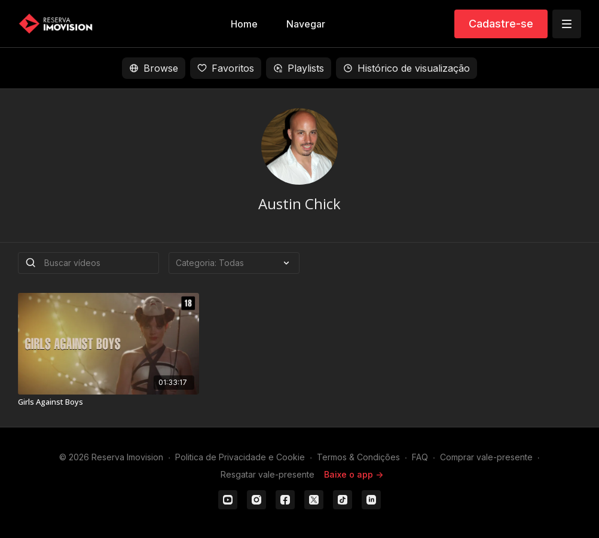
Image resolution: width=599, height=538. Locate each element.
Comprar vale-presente (486, 457)
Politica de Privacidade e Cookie (240, 457)
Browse (153, 68)
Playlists (298, 68)
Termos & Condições (358, 457)
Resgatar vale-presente (267, 474)
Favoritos (225, 68)
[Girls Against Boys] (108, 402)
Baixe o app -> (353, 474)
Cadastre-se (501, 23)
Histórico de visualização (406, 68)
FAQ (420, 457)
